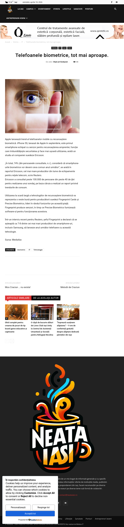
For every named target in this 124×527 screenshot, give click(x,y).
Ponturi (89, 9)
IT (22, 42)
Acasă (7, 42)
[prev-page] (7, 341)
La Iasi (21, 9)
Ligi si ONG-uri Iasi (38, 318)
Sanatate (78, 9)
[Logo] (10, 9)
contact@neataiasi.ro (68, 495)
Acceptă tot (30, 513)
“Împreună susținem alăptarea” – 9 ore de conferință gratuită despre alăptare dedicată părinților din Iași (68, 328)
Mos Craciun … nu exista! (17, 287)
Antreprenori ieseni (17, 18)
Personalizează (18, 507)
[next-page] (12, 341)
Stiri (69, 48)
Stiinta (56, 9)
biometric (21, 250)
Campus (31, 9)
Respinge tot (44, 507)
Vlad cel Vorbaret (60, 62)
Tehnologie (38, 250)
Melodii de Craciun (70, 287)
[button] (115, 9)
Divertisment (44, 9)
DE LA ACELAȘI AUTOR (46, 297)
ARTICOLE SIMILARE (18, 297)
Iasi (64, 48)
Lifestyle (67, 9)
